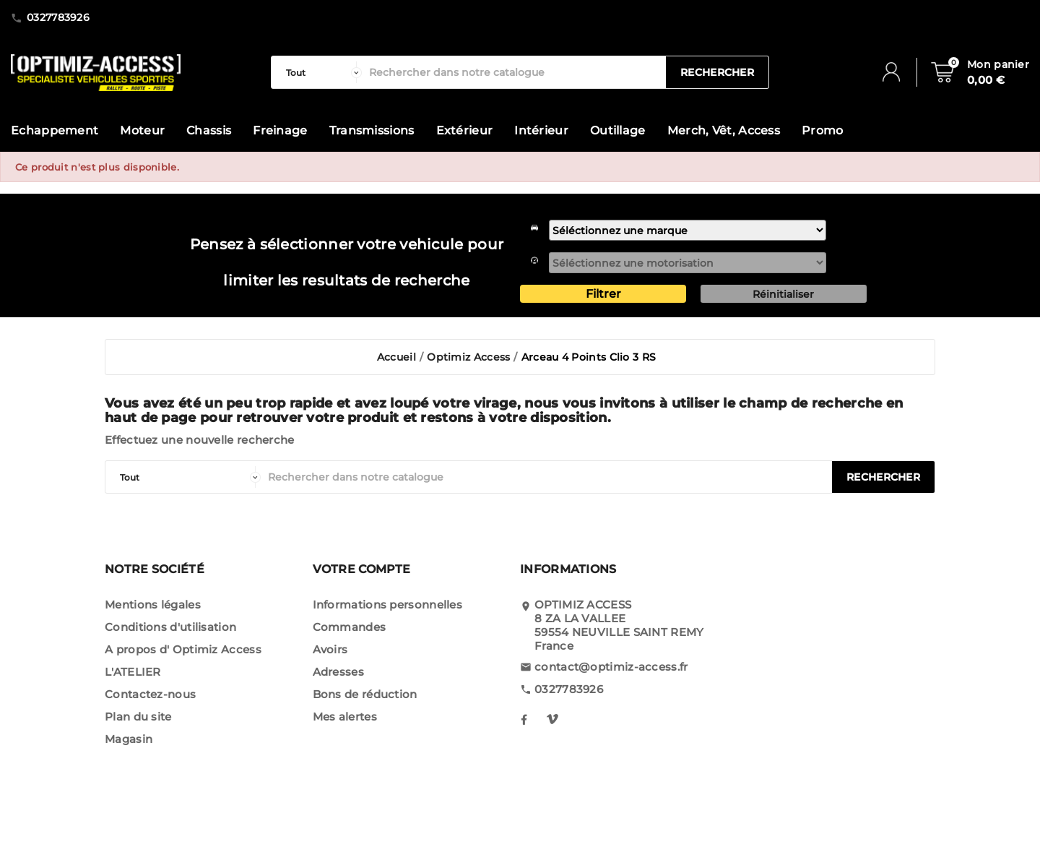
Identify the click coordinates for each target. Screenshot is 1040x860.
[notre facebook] (523, 719)
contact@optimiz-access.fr (611, 667)
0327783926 (568, 689)
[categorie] (320, 72)
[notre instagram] (552, 719)
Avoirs (330, 649)
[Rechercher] (514, 72)
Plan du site (138, 716)
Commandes (349, 627)
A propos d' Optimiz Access (183, 649)
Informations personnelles (388, 604)
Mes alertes (345, 716)
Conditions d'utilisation (170, 627)
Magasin (128, 739)
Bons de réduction (365, 694)
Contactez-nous (150, 694)
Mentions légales (153, 604)
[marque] (687, 230)
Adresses (338, 672)
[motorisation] (687, 262)
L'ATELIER (133, 672)
